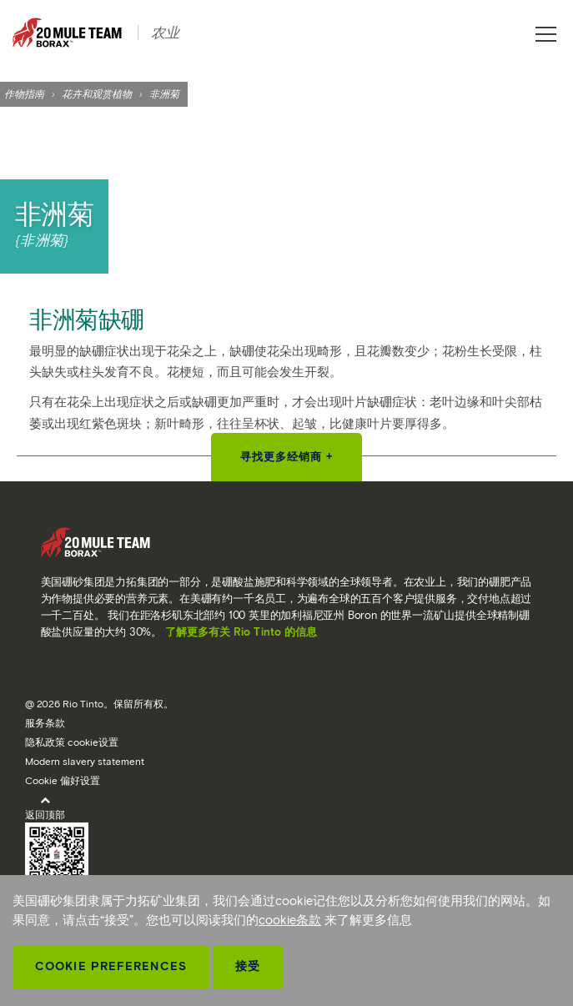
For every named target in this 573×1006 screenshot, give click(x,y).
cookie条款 (290, 920)
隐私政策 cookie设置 (71, 742)
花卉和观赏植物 (97, 94)
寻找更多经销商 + (287, 456)
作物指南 (24, 94)
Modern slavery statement (84, 761)
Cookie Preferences (111, 966)
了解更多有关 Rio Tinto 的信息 (241, 632)
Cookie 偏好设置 (62, 780)
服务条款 (45, 723)
